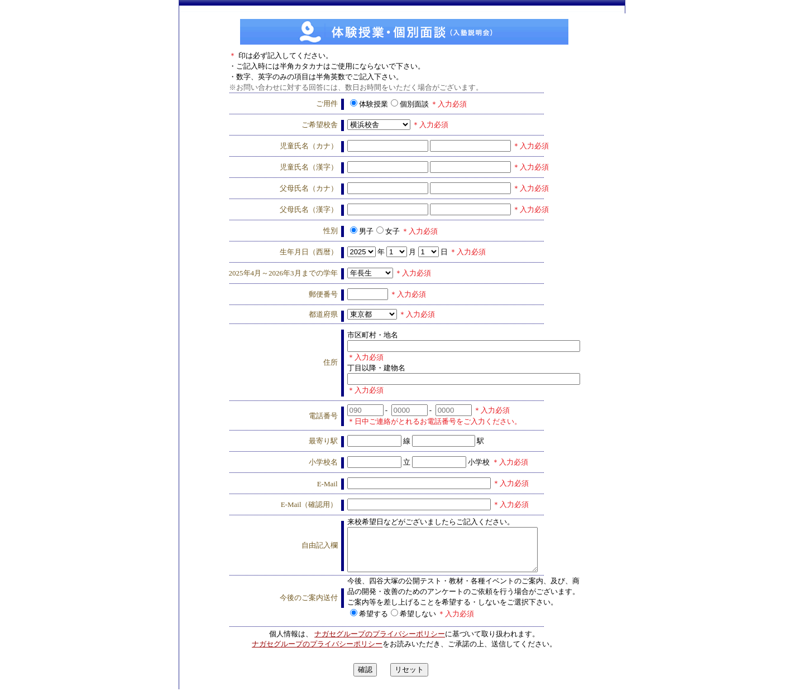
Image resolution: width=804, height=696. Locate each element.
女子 (388, 231)
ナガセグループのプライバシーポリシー (379, 640)
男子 (362, 231)
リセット (409, 676)
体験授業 (369, 104)
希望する (369, 620)
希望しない (413, 620)
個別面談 (410, 104)
